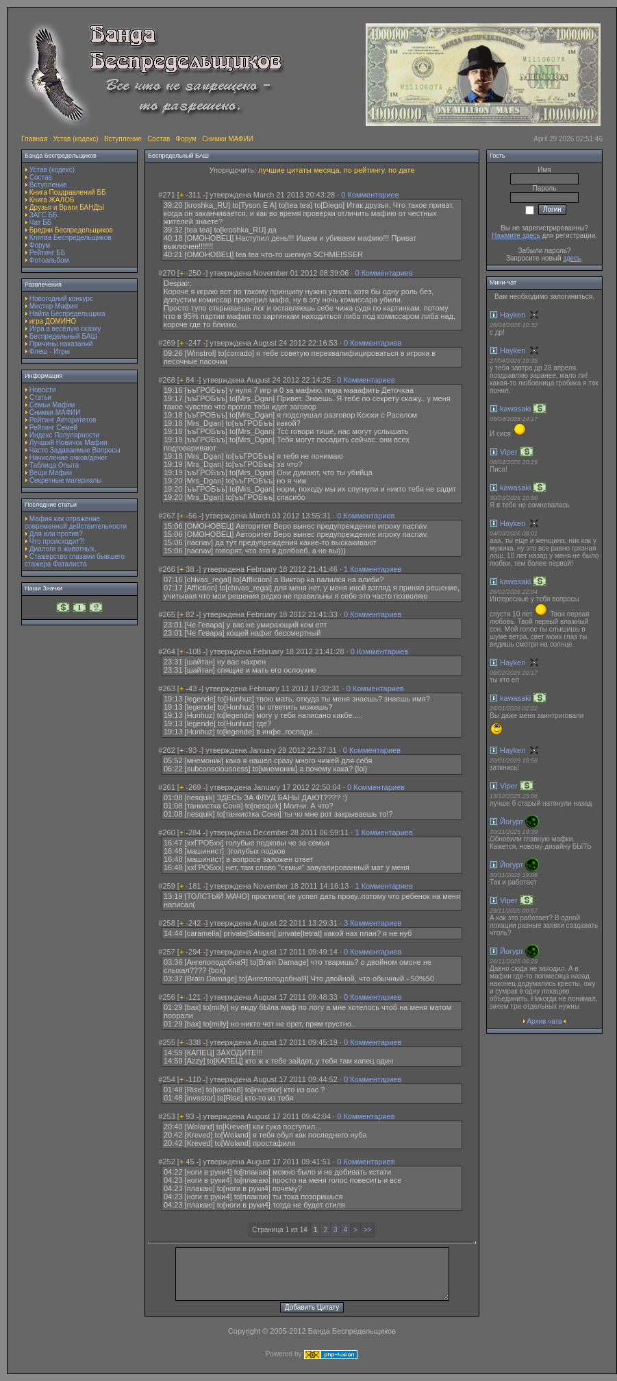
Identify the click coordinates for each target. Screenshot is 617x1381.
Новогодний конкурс (61, 298)
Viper (508, 452)
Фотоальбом (49, 260)
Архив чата (544, 1021)
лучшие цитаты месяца (299, 170)
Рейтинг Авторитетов (62, 420)
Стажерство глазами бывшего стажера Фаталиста (75, 560)
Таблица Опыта (54, 465)
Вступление (123, 139)
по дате (401, 170)
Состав (158, 139)
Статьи (40, 397)
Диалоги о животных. (63, 549)
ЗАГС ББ (43, 215)
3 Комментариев (372, 923)
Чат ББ (40, 222)
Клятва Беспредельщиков (70, 237)
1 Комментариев (372, 569)
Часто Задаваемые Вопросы (75, 450)
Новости (42, 390)
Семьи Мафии (52, 405)
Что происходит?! (57, 541)
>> (368, 1230)
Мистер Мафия (53, 306)
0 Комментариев (370, 195)
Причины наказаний (61, 344)
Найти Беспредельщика (67, 313)
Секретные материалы (65, 480)
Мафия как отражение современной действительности (76, 522)
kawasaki (515, 409)
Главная (34, 139)
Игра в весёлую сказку (65, 329)
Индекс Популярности (64, 435)
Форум (186, 139)
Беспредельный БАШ (63, 336)
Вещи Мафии (50, 473)
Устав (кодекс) (75, 139)
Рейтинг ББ (47, 252)
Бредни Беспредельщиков (71, 230)
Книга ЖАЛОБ (52, 200)
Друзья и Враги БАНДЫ (66, 207)
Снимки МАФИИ (227, 139)
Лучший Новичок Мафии (68, 442)
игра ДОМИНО (52, 321)
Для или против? (56, 534)
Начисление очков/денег (68, 457)
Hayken (512, 315)
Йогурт (511, 821)
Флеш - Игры (49, 351)
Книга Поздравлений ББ (67, 192)
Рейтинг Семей (53, 427)
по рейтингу (364, 170)
